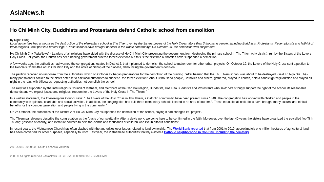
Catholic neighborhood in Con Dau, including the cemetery (206, 132)
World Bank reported (188, 128)
